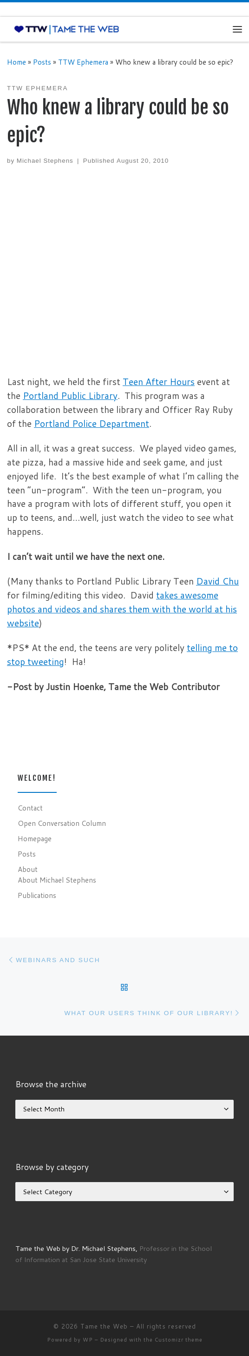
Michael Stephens (45, 160)
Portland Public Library (70, 395)
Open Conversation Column (62, 823)
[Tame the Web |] (66, 29)
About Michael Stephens (57, 880)
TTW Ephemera (83, 62)
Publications (37, 895)
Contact (30, 808)
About (28, 869)
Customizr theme (179, 1339)
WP (88, 1339)
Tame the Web (104, 1326)
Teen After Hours (159, 381)
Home (16, 62)
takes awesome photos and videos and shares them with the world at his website (122, 609)
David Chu (217, 581)
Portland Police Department (91, 423)
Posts (42, 62)
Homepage (35, 838)
